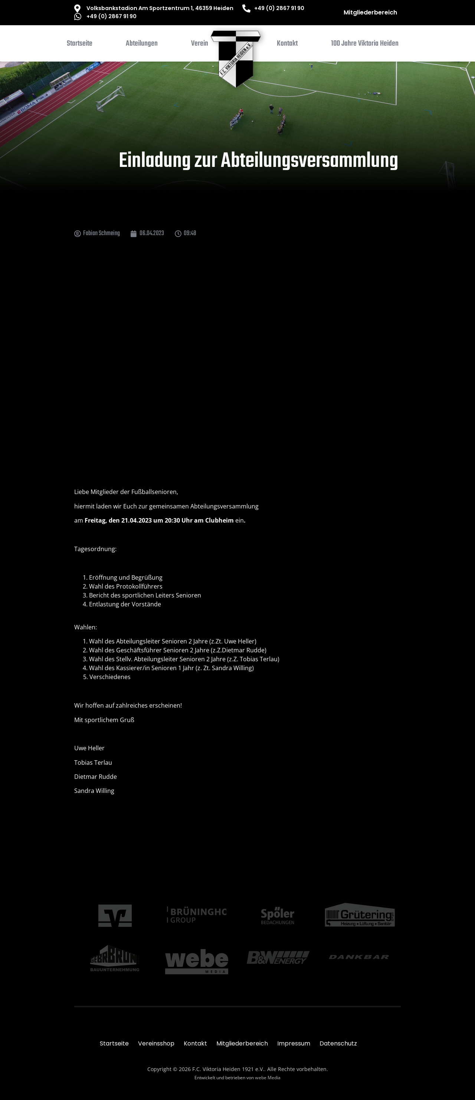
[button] (141, 45)
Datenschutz (338, 1043)
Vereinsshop (156, 1043)
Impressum (293, 1043)
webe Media (268, 1077)
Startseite (114, 1043)
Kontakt (195, 1043)
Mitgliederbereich (370, 12)
